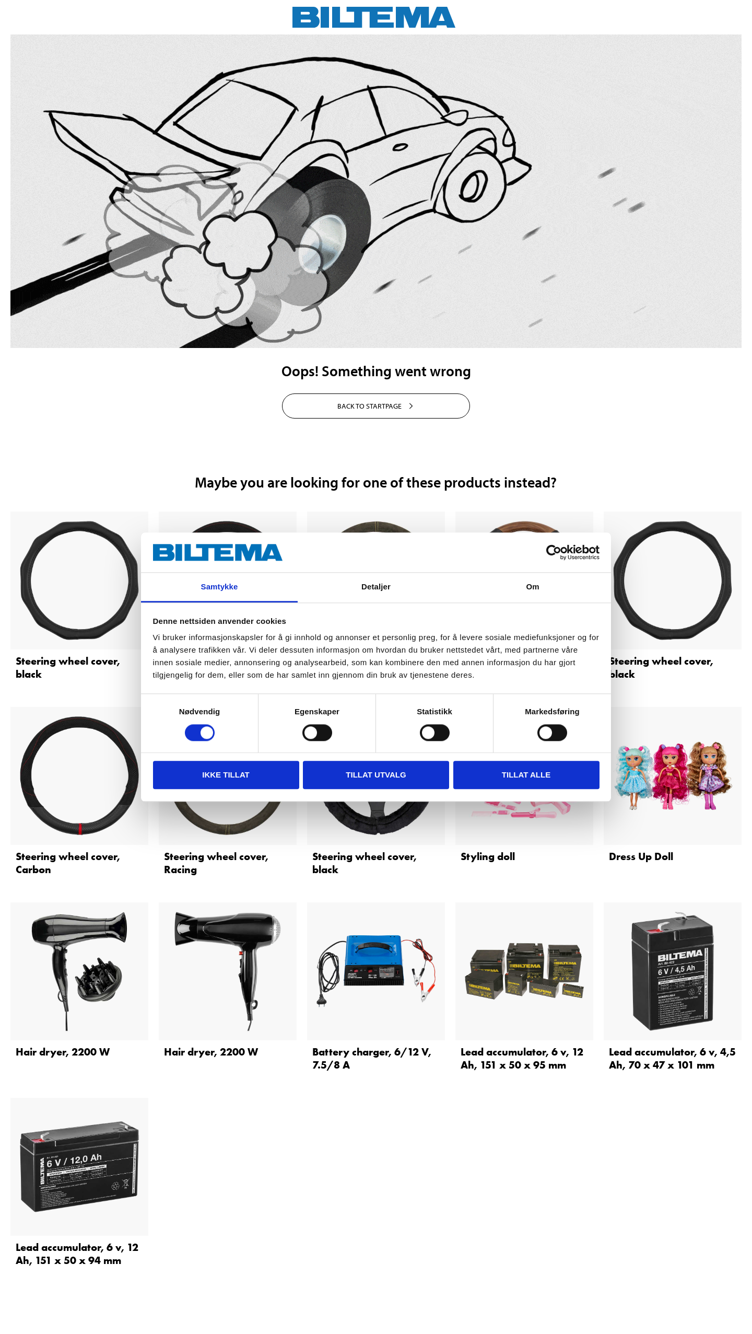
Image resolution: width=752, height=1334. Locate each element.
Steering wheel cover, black (68, 667)
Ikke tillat (226, 774)
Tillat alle (526, 774)
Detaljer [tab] (376, 587)
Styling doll (488, 856)
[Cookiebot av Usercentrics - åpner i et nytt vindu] (554, 552)
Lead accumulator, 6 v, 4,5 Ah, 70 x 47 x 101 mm (672, 1058)
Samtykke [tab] (219, 587)
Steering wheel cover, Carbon (68, 863)
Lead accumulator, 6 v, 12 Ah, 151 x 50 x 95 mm (522, 1058)
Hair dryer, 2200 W (63, 1052)
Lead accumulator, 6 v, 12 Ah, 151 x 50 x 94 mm (77, 1253)
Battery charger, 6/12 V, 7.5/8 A (371, 1058)
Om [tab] (532, 587)
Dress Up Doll (641, 856)
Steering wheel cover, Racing (216, 863)
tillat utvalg (376, 774)
